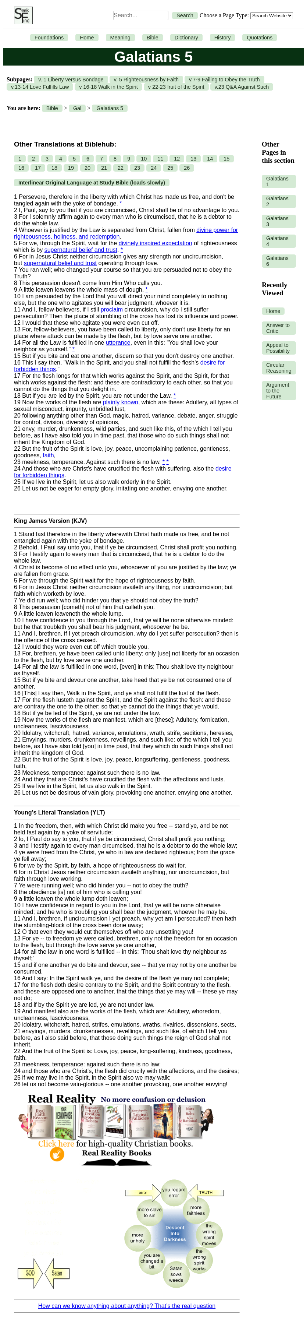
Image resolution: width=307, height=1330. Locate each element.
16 (21, 168)
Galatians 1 (277, 181)
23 (137, 168)
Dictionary (186, 38)
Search (184, 15)
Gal (77, 108)
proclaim (112, 309)
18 (54, 168)
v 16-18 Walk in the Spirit (108, 87)
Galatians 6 (277, 261)
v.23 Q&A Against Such (242, 87)
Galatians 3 (277, 221)
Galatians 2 (277, 201)
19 (71, 168)
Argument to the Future (277, 391)
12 (177, 159)
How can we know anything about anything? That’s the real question (126, 1306)
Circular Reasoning (279, 368)
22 (121, 168)
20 (87, 168)
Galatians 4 (277, 241)
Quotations (259, 38)
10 (144, 159)
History (222, 38)
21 (104, 168)
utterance (118, 342)
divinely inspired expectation (155, 243)
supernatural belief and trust (80, 250)
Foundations (49, 38)
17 (38, 168)
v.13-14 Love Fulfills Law (40, 87)
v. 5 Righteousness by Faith (146, 79)
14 (210, 159)
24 (154, 168)
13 (193, 159)
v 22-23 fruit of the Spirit (176, 87)
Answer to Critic (278, 328)
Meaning (120, 38)
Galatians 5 (109, 108)
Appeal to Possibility (278, 348)
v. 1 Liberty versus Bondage (70, 79)
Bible (152, 38)
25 (170, 168)
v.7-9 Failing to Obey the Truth (224, 79)
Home (87, 38)
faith (48, 455)
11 (160, 159)
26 (187, 168)
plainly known (120, 402)
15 (226, 159)
